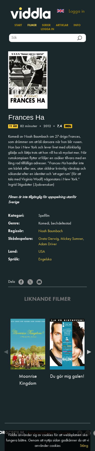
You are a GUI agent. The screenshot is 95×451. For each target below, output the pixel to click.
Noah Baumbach (50, 231)
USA (41, 252)
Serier (46, 25)
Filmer (32, 25)
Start (18, 25)
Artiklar (62, 25)
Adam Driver (47, 244)
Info (77, 25)
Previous (7, 352)
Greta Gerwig (48, 239)
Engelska (44, 259)
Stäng (84, 446)
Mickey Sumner (72, 239)
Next (88, 352)
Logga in (77, 11)
